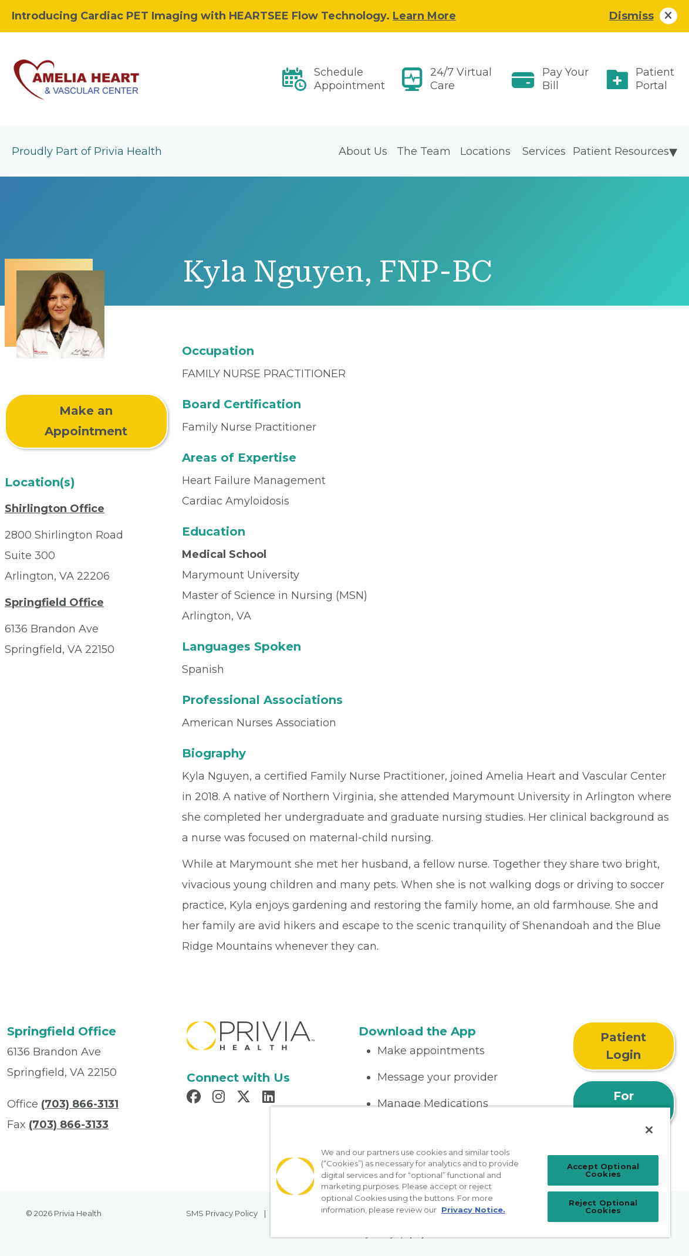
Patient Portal (655, 79)
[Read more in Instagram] (220, 1098)
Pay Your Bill (565, 79)
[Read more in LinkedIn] (270, 1098)
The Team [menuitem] (424, 151)
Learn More (424, 15)
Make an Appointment (86, 421)
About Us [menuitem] (363, 151)
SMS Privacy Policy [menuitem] (222, 1213)
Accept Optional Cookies (603, 1170)
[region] (470, 1171)
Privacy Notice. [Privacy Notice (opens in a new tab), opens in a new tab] (473, 1209)
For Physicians (623, 1104)
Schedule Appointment (349, 79)
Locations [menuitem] (485, 151)
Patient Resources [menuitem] (621, 151)
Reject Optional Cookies (603, 1206)
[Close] (649, 1130)
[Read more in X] (245, 1098)
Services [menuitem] (544, 151)
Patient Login (623, 1046)
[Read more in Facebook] (195, 1098)
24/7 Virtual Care (461, 79)
